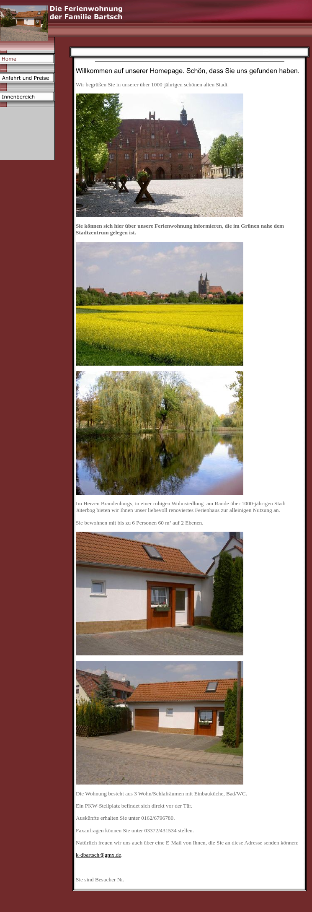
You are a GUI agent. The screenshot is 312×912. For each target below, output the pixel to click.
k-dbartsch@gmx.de (98, 855)
